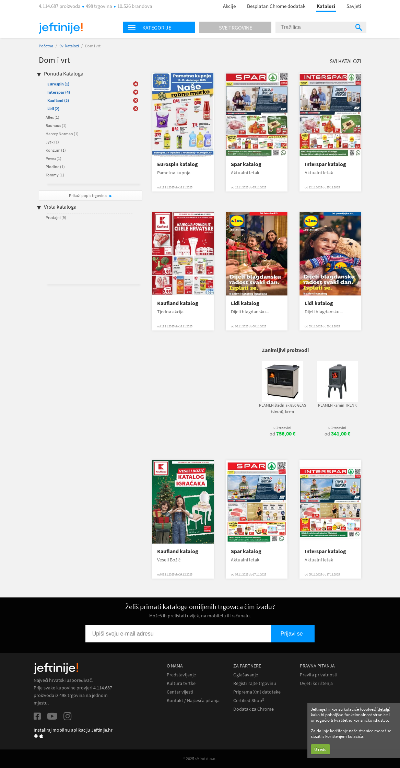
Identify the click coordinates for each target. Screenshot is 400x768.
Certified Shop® (248, 700)
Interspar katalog (325, 164)
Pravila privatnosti (318, 675)
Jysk (52, 141)
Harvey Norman (62, 133)
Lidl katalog (245, 303)
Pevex (53, 158)
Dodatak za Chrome (253, 709)
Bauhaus (56, 125)
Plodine (55, 166)
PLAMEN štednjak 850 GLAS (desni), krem (282, 408)
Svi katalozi (69, 45)
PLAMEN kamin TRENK (337, 405)
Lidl (53, 108)
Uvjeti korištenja (316, 683)
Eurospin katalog (177, 164)
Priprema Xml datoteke (257, 692)
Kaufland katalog (177, 303)
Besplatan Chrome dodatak (276, 6)
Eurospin (58, 83)
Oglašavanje (245, 675)
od (282, 434)
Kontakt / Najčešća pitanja (193, 700)
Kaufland (58, 100)
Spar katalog (246, 164)
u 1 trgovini (282, 427)
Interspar (58, 92)
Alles (52, 117)
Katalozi (326, 6)
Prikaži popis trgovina (88, 195)
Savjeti (353, 6)
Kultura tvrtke (181, 683)
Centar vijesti (180, 692)
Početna (46, 45)
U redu (320, 749)
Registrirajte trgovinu (254, 683)
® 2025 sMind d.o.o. (200, 758)
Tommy (55, 174)
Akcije (229, 6)
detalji (383, 709)
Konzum (56, 150)
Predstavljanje (181, 675)
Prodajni (56, 217)
